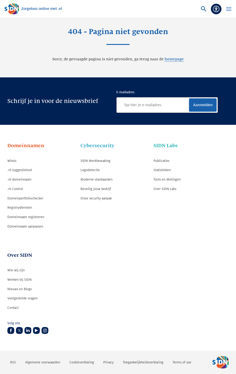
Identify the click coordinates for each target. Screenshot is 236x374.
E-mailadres (125, 92)
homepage (174, 59)
